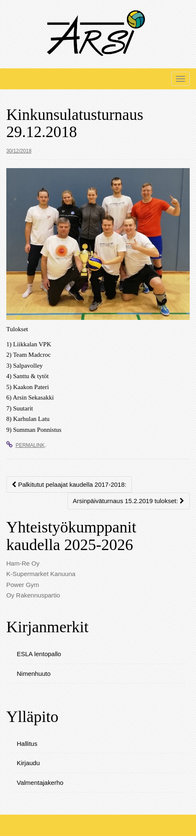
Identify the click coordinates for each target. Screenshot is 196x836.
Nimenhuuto (34, 673)
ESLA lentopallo (39, 653)
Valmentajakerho (40, 782)
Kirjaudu (28, 762)
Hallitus (27, 743)
